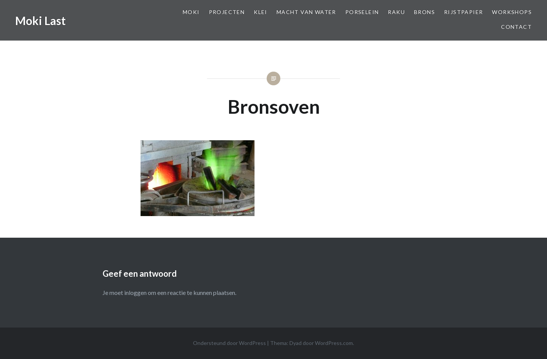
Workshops (512, 12)
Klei (260, 12)
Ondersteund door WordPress (229, 343)
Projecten (227, 12)
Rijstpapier (463, 12)
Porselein (362, 12)
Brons (424, 12)
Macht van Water (306, 12)
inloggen (135, 292)
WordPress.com (334, 343)
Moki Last (40, 20)
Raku (396, 12)
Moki (191, 12)
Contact (516, 27)
